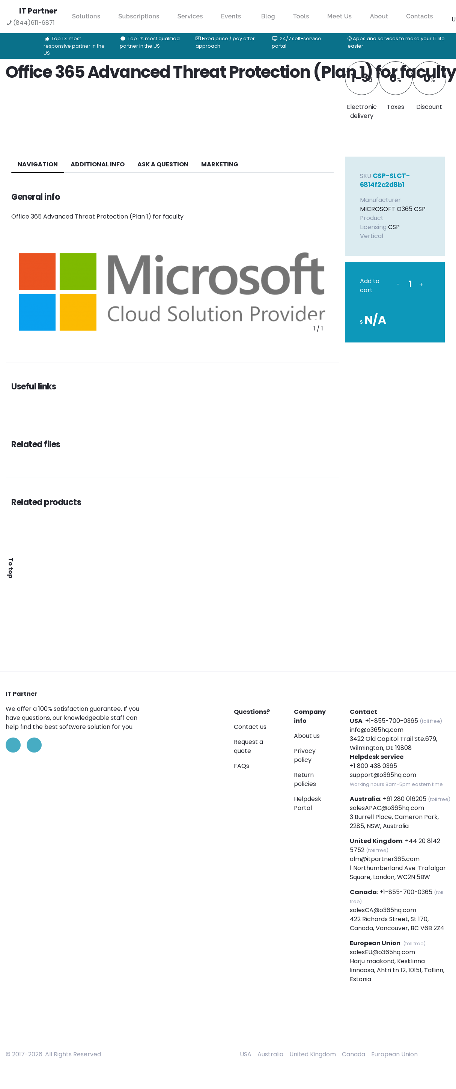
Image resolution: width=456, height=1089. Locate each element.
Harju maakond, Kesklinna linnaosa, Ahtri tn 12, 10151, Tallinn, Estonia (397, 970)
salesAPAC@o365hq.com (387, 808)
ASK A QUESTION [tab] (162, 164)
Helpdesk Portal (307, 803)
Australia (270, 1054)
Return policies (305, 779)
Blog (268, 16)
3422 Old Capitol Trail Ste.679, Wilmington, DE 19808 (393, 743)
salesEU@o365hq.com (382, 952)
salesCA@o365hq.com (383, 910)
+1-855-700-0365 (391, 720)
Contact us (250, 726)
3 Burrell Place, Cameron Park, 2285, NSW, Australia (394, 821)
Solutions (86, 16)
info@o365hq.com (376, 729)
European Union (394, 1054)
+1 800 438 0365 (373, 766)
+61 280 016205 (404, 799)
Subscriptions (138, 16)
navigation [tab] (38, 164)
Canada (353, 1054)
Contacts (419, 16)
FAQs (241, 766)
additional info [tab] (98, 164)
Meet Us (339, 16)
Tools (301, 16)
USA (245, 1054)
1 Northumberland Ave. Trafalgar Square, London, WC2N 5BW (398, 872)
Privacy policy (305, 755)
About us (307, 736)
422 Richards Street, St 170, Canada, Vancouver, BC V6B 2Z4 (397, 923)
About (379, 16)
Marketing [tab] (219, 164)
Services (190, 16)
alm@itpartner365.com (385, 859)
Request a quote (248, 746)
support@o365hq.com (383, 775)
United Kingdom (312, 1054)
